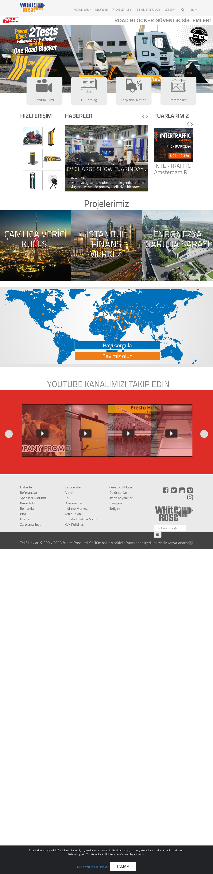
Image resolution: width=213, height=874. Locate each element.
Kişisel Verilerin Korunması (92, 867)
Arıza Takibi (73, 513)
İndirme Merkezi (76, 508)
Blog (23, 513)
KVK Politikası (74, 524)
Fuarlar (25, 519)
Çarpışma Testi (30, 524)
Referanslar (28, 492)
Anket (69, 492)
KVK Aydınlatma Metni (81, 519)
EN (193, 9)
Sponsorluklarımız (33, 497)
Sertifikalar (73, 487)
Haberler (26, 487)
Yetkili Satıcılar (147, 9)
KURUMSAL (82, 9)
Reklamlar (27, 508)
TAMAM (123, 866)
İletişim (114, 508)
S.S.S (68, 497)
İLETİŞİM (169, 9)
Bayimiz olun (117, 356)
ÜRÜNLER (101, 9)
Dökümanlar (74, 503)
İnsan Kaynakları (121, 497)
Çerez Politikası (120, 487)
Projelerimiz (121, 9)
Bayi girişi (116, 503)
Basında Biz (28, 503)
